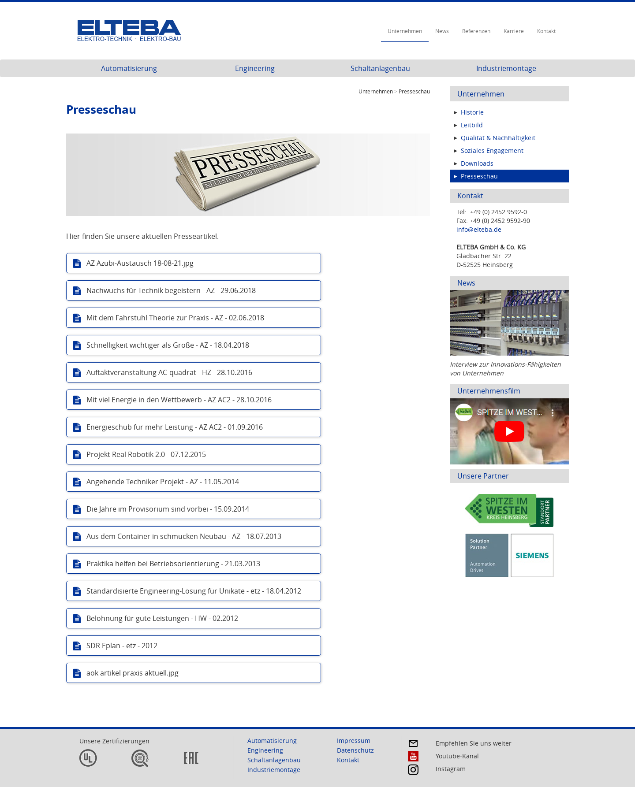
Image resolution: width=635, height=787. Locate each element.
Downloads (477, 163)
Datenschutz (355, 750)
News (442, 30)
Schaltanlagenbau (380, 68)
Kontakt (546, 30)
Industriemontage (506, 68)
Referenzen (476, 30)
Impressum (353, 740)
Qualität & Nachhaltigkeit (498, 138)
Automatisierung (129, 68)
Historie (472, 112)
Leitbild (472, 125)
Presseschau (479, 176)
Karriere (514, 30)
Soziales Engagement (492, 150)
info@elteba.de (478, 229)
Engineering (255, 68)
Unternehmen (405, 30)
